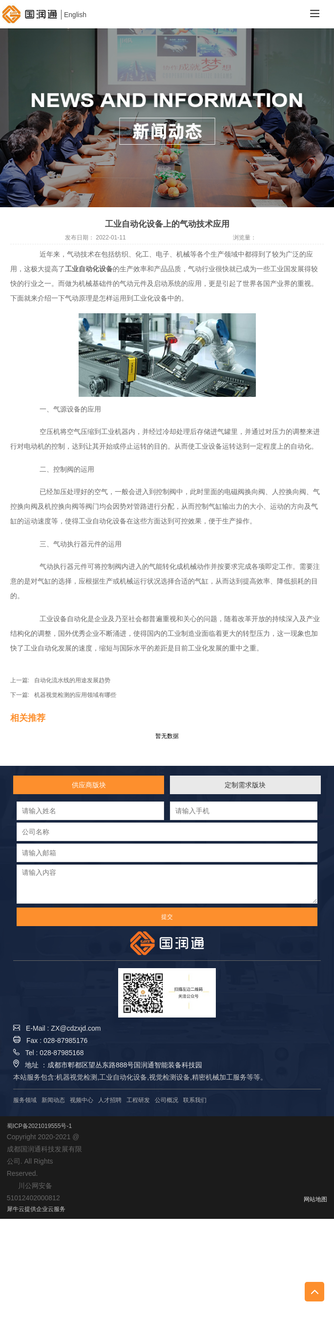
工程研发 (138, 1100)
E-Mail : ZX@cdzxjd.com (57, 1028)
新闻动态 (53, 1100)
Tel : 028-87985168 (48, 1053)
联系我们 (195, 1100)
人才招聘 (110, 1100)
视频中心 (81, 1100)
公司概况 (166, 1100)
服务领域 (25, 1100)
